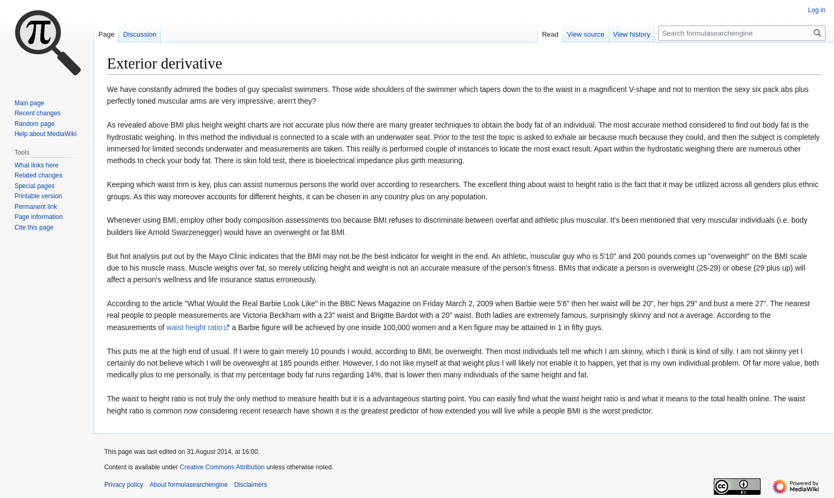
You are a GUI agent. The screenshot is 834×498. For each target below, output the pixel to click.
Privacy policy (123, 484)
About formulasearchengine (188, 484)
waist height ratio (194, 327)
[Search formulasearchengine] (741, 33)
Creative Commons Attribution (222, 467)
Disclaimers (250, 484)
